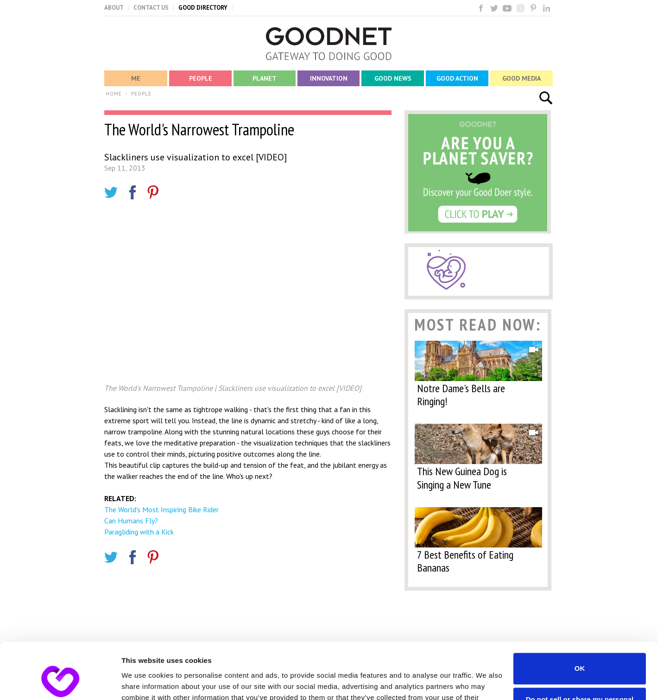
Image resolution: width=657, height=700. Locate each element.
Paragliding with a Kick (139, 531)
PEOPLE (141, 93)
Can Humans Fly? (131, 520)
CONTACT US (151, 8)
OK (580, 616)
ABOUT (114, 8)
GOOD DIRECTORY (202, 8)
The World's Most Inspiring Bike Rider (161, 509)
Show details (142, 682)
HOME (114, 93)
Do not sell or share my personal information (580, 651)
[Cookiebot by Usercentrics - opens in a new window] (60, 682)
